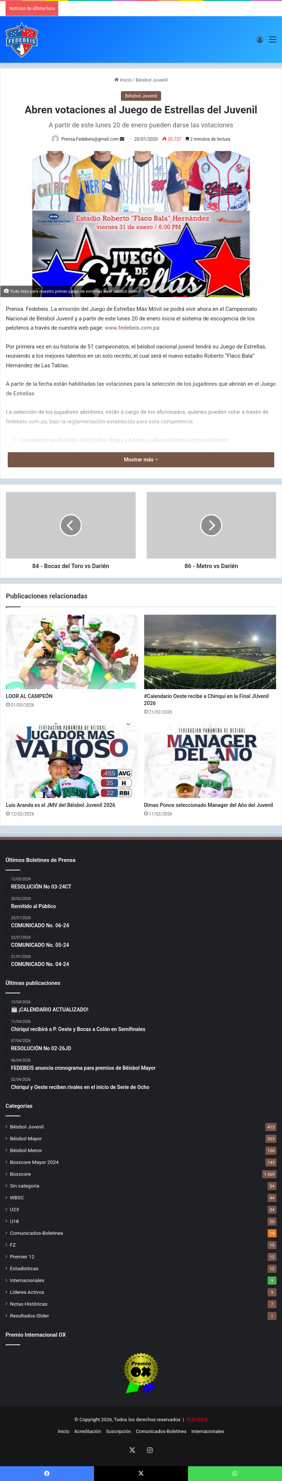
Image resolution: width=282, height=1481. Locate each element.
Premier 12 (22, 1257)
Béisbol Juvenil (152, 80)
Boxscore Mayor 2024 (34, 1162)
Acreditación (87, 1431)
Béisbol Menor (26, 1150)
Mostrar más (141, 460)
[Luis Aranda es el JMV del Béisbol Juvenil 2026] (72, 761)
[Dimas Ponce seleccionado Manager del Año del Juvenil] (210, 761)
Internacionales (27, 1280)
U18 (14, 1221)
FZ (13, 1245)
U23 (14, 1209)
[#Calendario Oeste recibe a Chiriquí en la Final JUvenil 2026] (210, 652)
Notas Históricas (29, 1304)
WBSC (17, 1197)
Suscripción (118, 1431)
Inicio (122, 80)
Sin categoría (24, 1186)
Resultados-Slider (29, 1316)
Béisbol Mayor (26, 1138)
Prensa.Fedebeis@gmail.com (90, 139)
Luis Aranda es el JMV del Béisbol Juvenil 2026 (60, 805)
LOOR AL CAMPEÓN (29, 696)
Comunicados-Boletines (36, 1233)
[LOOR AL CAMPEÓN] (72, 652)
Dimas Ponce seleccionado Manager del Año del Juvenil (209, 805)
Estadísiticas (24, 1268)
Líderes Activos (27, 1292)
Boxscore (20, 1174)
